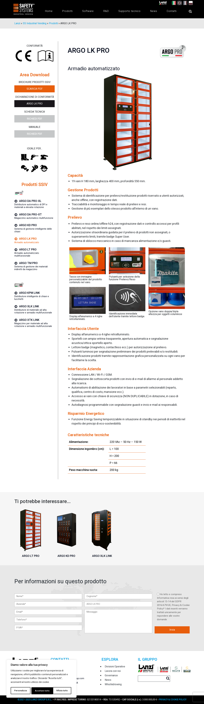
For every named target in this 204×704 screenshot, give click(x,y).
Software (88, 11)
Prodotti (67, 11)
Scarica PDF (35, 89)
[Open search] (187, 11)
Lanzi (17, 23)
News (153, 11)
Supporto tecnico (129, 11)
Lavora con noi (113, 671)
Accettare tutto (61, 690)
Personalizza (20, 690)
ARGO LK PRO (35, 104)
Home (49, 11)
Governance (111, 675)
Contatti (172, 11)
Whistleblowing (113, 684)
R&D (106, 11)
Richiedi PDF (34, 119)
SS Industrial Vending (34, 23)
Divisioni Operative (115, 666)
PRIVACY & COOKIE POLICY (172, 699)
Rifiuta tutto (40, 690)
